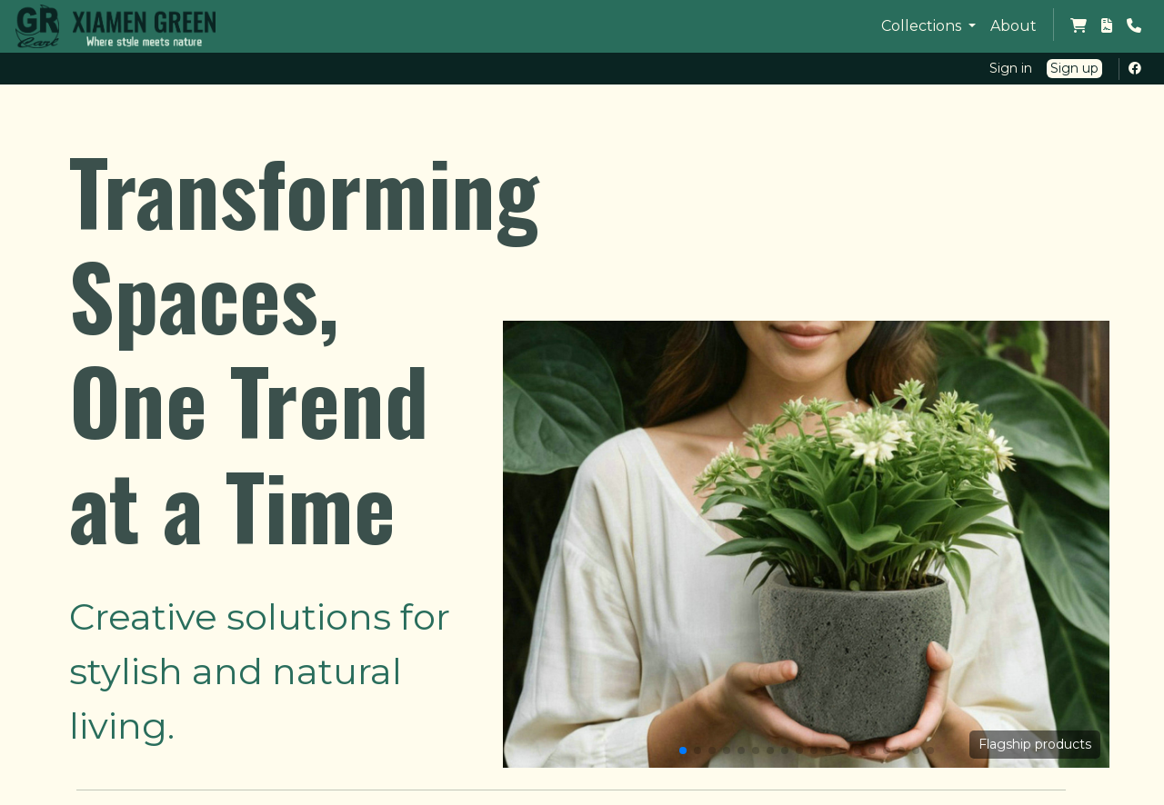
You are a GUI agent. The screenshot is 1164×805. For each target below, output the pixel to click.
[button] (683, 750)
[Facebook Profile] (1139, 68)
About (1013, 26)
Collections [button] (923, 26)
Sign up (1074, 68)
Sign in (1010, 68)
